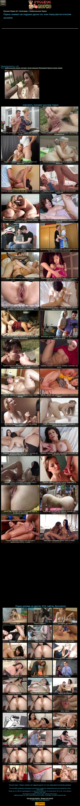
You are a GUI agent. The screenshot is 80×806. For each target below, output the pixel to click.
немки (60, 68)
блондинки (43, 68)
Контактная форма (33, 798)
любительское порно (12, 68)
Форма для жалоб (47, 798)
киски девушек (32, 68)
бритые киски (52, 68)
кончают (24, 68)
